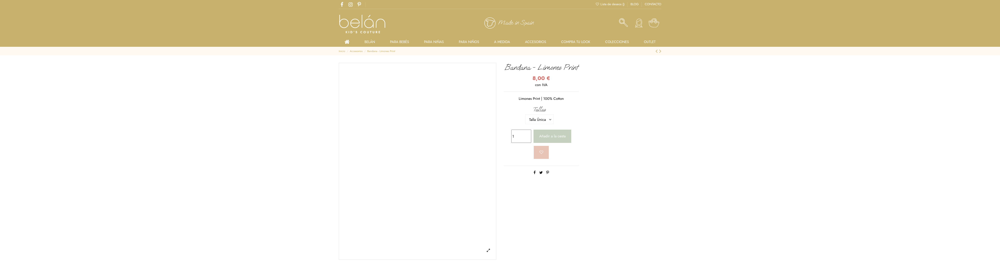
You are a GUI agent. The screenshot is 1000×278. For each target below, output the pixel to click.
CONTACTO (653, 4)
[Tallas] (539, 119)
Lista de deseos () (610, 4)
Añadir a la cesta (552, 136)
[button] (617, 42)
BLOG (635, 4)
